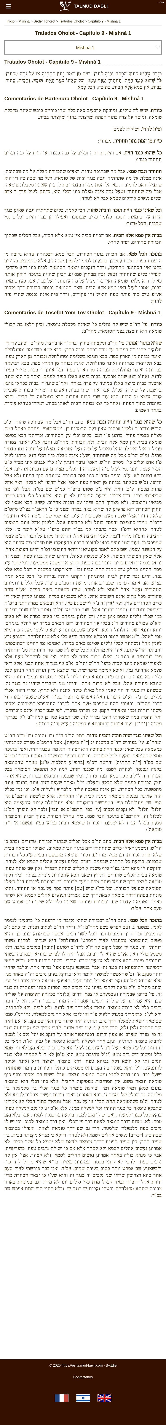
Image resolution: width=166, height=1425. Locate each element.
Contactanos (83, 1377)
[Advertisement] (83, 1221)
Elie (114, 1365)
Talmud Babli (83, 5)
